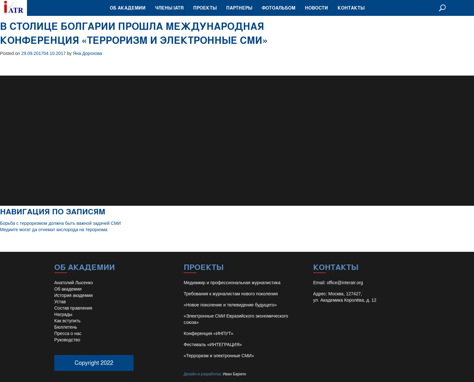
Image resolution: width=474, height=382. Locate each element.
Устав (60, 301)
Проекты (205, 7)
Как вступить (67, 320)
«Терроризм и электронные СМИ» (219, 355)
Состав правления (73, 308)
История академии (73, 295)
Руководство (67, 339)
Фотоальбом (278, 7)
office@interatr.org (345, 282)
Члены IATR (169, 7)
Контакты (351, 7)
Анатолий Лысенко (73, 282)
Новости (316, 7)
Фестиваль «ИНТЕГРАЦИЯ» (213, 344)
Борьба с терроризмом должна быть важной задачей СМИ (60, 223)
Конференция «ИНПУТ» (208, 333)
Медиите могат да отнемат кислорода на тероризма (53, 229)
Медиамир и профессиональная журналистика (232, 282)
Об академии (128, 7)
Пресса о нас (68, 333)
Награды (63, 314)
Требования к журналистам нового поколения (231, 293)
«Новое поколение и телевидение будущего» (230, 304)
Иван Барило (234, 374)
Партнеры (239, 7)
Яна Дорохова (87, 53)
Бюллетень (65, 327)
